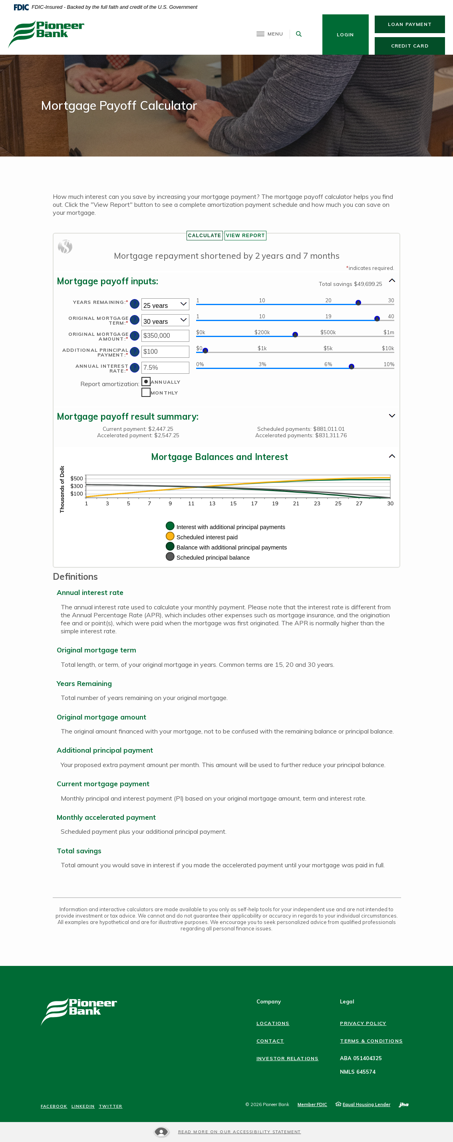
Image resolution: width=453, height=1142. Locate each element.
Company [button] (268, 1001)
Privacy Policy (363, 1023)
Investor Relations (287, 1058)
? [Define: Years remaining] (134, 303)
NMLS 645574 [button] (358, 1072)
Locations (273, 1023)
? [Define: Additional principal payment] (134, 351)
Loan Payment (416, 24)
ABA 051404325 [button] (361, 1058)
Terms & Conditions (371, 1041)
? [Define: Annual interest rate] (134, 367)
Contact (270, 1041)
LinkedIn (83, 1106)
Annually (166, 382)
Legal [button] (347, 1001)
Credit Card (418, 45)
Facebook (54, 1106)
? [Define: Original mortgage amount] (134, 335)
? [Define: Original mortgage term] (134, 319)
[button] (226, 281)
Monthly (164, 393)
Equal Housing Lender (366, 1104)
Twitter (110, 1106)
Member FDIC (312, 1104)
